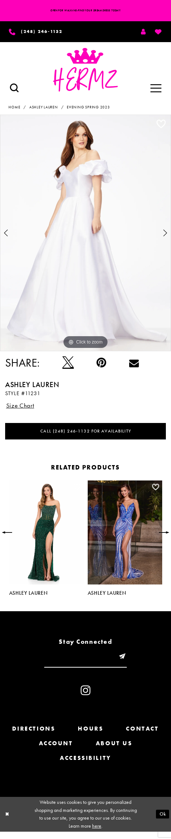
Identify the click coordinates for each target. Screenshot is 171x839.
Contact (142, 736)
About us (114, 750)
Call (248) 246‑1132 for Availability (85, 436)
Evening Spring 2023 (88, 109)
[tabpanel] (85, 235)
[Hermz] (85, 72)
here (96, 833)
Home (14, 109)
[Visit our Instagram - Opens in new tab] (86, 698)
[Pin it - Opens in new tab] (101, 365)
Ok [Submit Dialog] (162, 821)
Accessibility (85, 765)
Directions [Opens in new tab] (33, 736)
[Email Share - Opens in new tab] (134, 365)
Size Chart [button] (21, 408)
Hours (90, 736)
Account (56, 750)
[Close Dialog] (8, 821)
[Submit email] (126, 663)
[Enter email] (85, 663)
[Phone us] (39, 32)
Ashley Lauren (43, 109)
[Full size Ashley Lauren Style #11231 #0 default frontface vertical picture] (85, 235)
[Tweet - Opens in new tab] (68, 365)
